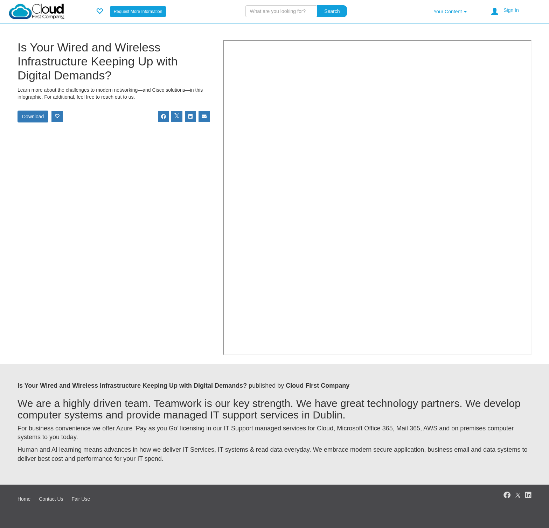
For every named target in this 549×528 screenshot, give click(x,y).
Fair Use (80, 499)
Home (24, 499)
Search (332, 11)
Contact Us (51, 499)
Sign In (511, 10)
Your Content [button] (450, 11)
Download (33, 116)
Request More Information (138, 11)
